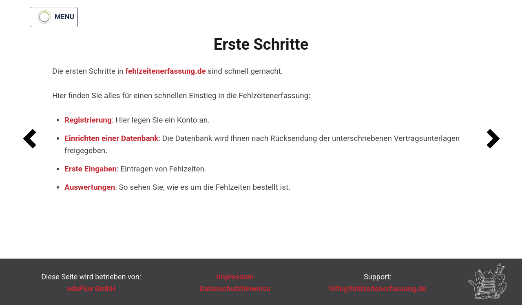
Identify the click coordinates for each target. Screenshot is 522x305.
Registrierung (88, 120)
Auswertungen (89, 187)
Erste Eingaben (90, 168)
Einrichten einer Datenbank (111, 138)
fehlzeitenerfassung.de (166, 71)
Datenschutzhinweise (235, 288)
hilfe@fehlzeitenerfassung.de (377, 288)
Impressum (235, 276)
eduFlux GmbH (91, 288)
